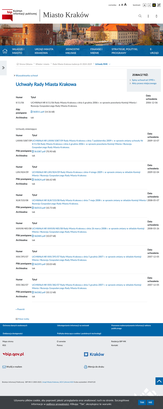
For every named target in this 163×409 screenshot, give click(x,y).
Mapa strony (8, 342)
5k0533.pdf (38, 208)
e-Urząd (154, 51)
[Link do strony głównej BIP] (49, 15)
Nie (150, 402)
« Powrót (20, 309)
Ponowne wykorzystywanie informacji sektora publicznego (131, 327)
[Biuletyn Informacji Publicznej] (40, 356)
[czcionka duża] (128, 4)
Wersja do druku (94, 367)
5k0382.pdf (38, 292)
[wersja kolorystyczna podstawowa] (145, 5)
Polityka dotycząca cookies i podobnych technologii (79, 334)
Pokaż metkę (23, 319)
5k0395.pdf (38, 264)
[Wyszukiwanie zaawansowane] (140, 16)
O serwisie (61, 342)
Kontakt (114, 345)
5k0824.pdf (38, 180)
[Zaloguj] (157, 17)
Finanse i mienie (96, 51)
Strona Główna (25, 64)
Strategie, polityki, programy (125, 51)
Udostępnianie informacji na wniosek (73, 326)
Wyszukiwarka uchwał (27, 76)
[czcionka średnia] (122, 5)
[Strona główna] (6, 51)
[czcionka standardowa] (119, 5)
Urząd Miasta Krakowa (44, 51)
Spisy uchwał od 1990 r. (143, 80)
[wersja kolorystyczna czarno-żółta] (154, 5)
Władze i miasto (18, 51)
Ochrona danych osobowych (15, 326)
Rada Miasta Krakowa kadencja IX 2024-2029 (72, 64)
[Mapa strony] (149, 17)
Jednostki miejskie (72, 51)
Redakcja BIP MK (118, 342)
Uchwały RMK (101, 64)
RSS (4, 345)
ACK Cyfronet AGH (67, 382)
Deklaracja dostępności (13, 334)
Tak (142, 402)
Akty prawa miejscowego (144, 83)
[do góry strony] (159, 381)
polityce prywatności (57, 404)
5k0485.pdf (38, 236)
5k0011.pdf (37, 112)
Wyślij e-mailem (12, 367)
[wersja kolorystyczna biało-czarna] (149, 5)
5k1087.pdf (38, 151)
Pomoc (60, 345)
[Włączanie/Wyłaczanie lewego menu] (3, 68)
